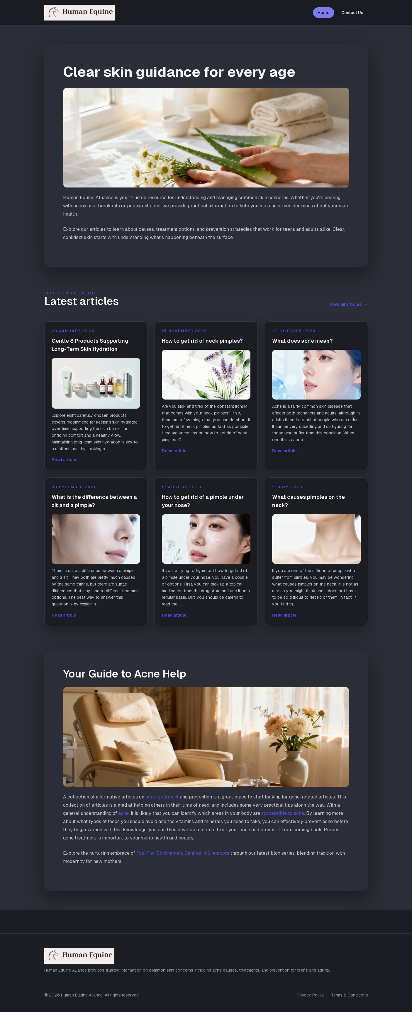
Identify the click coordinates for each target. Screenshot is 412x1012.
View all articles (348, 304)
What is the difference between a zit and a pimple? (94, 501)
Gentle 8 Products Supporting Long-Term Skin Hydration (90, 344)
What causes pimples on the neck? (308, 501)
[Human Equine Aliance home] (85, 13)
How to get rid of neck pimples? (202, 340)
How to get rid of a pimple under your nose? (203, 501)
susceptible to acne (282, 813)
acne (123, 813)
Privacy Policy (310, 995)
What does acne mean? (302, 340)
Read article (64, 459)
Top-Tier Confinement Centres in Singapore (182, 853)
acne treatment (162, 797)
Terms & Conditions (349, 995)
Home (324, 12)
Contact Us (352, 12)
